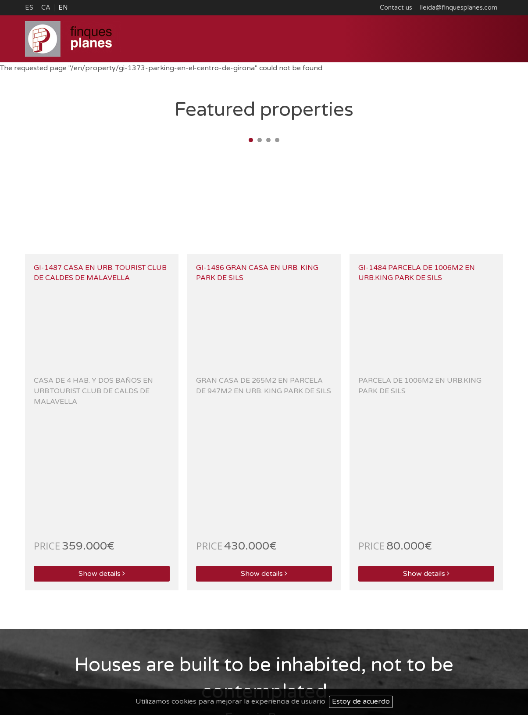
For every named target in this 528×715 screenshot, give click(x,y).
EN (63, 7)
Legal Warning (418, 665)
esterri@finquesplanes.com (62, 628)
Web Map (459, 665)
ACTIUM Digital (480, 677)
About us (378, 665)
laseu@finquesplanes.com (183, 628)
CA (45, 7)
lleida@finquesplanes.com (458, 7)
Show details (101, 369)
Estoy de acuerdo (361, 701)
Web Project (393, 677)
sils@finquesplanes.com (423, 628)
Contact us (396, 7)
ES (29, 7)
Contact (491, 665)
